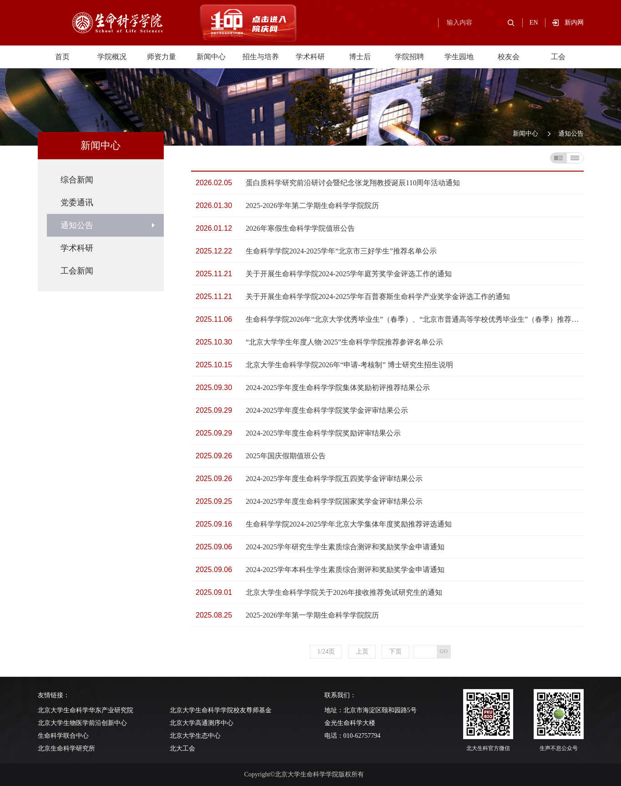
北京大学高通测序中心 (201, 723)
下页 (395, 651)
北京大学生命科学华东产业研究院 (85, 710)
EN (534, 22)
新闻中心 (211, 57)
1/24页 (326, 651)
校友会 (509, 57)
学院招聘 (409, 57)
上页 (362, 651)
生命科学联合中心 (63, 735)
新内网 (574, 22)
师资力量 (161, 57)
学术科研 (310, 57)
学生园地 (459, 57)
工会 (558, 57)
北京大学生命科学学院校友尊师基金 (221, 710)
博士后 (360, 57)
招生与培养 (260, 57)
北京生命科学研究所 (66, 748)
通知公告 (571, 133)
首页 (62, 57)
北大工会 (182, 748)
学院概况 (111, 57)
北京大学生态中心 (195, 735)
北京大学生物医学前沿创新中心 (82, 723)
